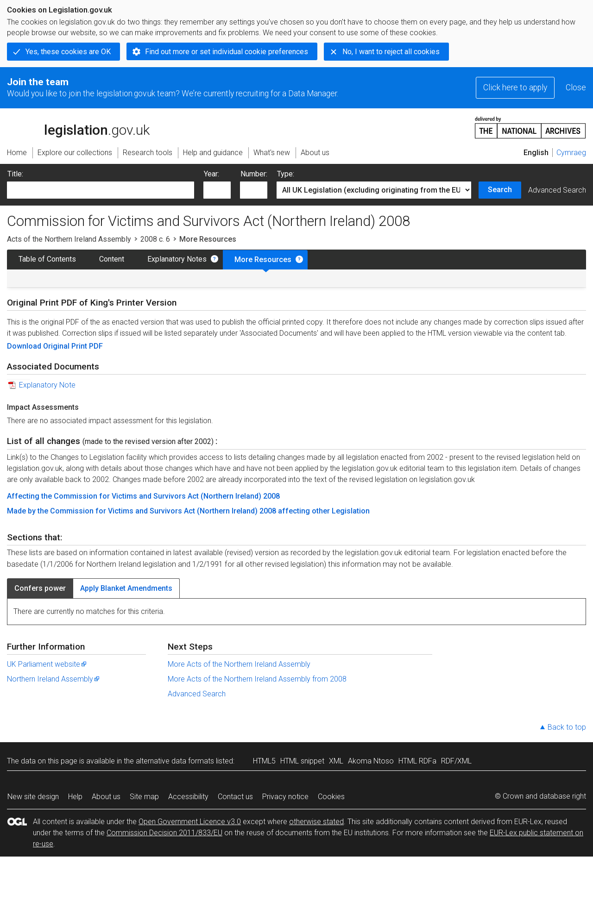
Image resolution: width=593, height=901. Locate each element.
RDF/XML (456, 761)
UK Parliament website (47, 664)
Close (576, 87)
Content (111, 259)
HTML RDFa (417, 761)
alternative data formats (175, 761)
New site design (33, 796)
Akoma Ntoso (371, 761)
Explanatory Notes (177, 259)
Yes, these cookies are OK (68, 51)
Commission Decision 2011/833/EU (164, 832)
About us (106, 796)
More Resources (262, 259)
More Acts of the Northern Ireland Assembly (239, 664)
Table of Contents (47, 259)
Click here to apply (515, 87)
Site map (144, 796)
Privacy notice (285, 796)
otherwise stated (316, 821)
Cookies (331, 796)
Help (75, 796)
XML (336, 761)
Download (25, 346)
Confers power (40, 588)
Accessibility (188, 796)
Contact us (235, 796)
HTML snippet (302, 761)
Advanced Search (557, 190)
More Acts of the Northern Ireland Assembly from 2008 (257, 679)
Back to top (567, 727)
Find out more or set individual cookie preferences (226, 51)
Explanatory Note (47, 385)
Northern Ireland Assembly (54, 679)
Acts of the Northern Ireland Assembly (69, 239)
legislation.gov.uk (78, 127)
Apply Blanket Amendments (126, 588)
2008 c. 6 (155, 239)
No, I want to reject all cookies (391, 51)
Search (500, 189)
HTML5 (264, 761)
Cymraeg (571, 152)
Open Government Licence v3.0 (190, 821)
